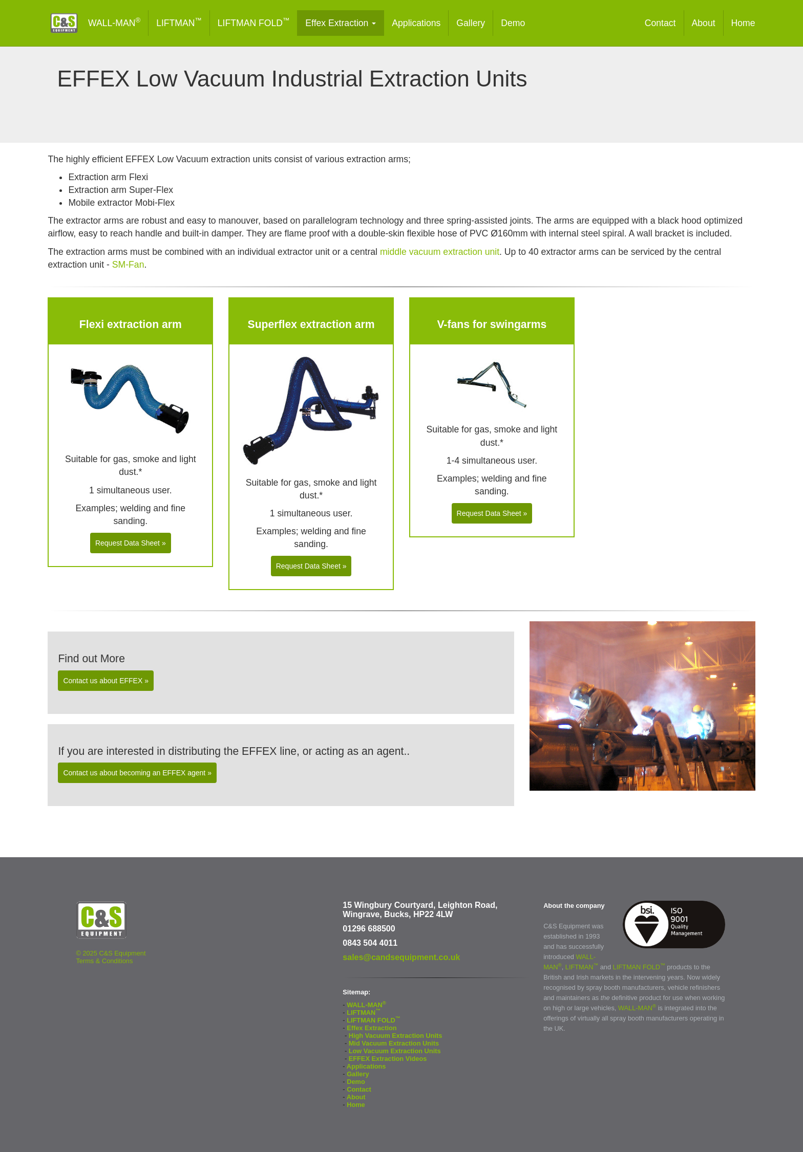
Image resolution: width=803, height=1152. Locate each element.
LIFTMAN (179, 22)
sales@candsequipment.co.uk (401, 957)
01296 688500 (369, 928)
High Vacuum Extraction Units (395, 1035)
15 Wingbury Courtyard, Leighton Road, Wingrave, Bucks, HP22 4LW (420, 910)
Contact (660, 23)
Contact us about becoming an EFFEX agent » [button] (137, 773)
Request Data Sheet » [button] (130, 543)
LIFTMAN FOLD (254, 22)
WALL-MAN (114, 22)
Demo (513, 23)
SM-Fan (128, 264)
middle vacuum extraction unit (439, 252)
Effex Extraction (340, 23)
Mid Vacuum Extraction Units (394, 1043)
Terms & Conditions (104, 961)
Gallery (470, 23)
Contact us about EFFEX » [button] (106, 681)
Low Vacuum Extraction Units (395, 1051)
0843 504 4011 (370, 943)
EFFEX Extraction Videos (388, 1058)
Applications (416, 23)
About (703, 23)
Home (743, 23)
